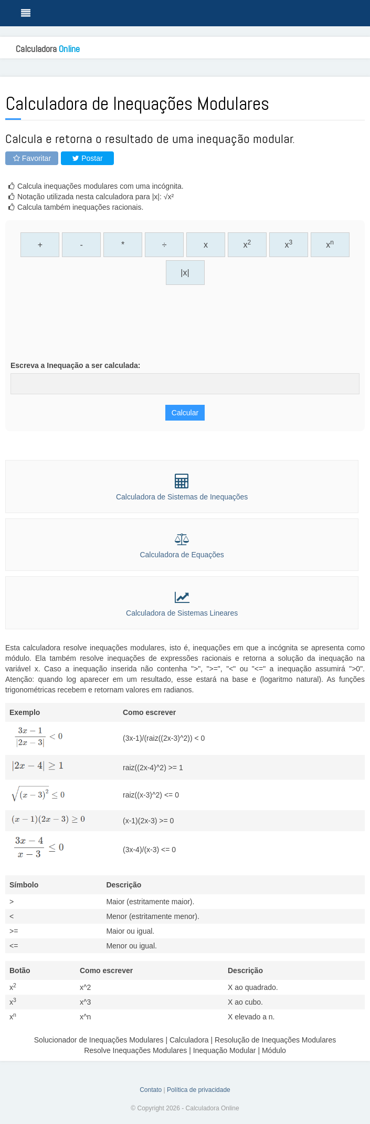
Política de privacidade (198, 1090)
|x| (185, 272)
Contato (151, 1090)
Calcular (185, 412)
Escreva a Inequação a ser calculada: (75, 365)
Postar (87, 158)
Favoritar (32, 158)
